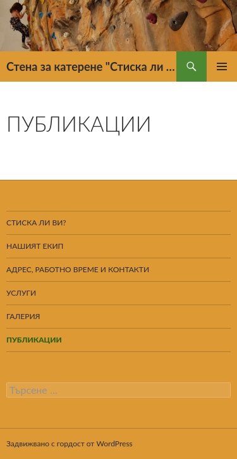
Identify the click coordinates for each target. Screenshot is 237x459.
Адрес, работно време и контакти (77, 269)
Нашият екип (34, 246)
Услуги (21, 293)
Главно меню (222, 66)
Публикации (34, 339)
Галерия (23, 316)
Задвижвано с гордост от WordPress (69, 443)
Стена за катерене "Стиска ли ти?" (91, 66)
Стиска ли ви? (36, 222)
